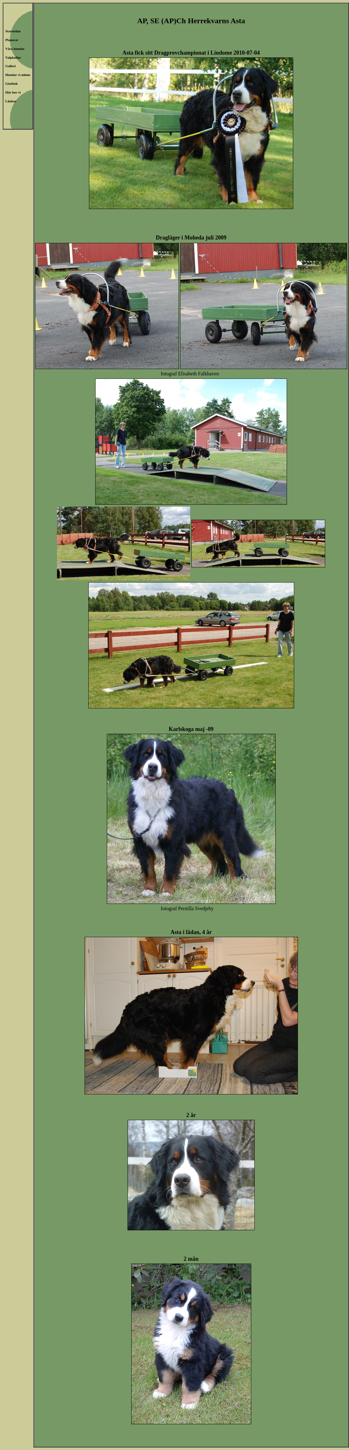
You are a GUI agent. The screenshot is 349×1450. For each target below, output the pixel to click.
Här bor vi (13, 92)
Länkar (10, 101)
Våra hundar (14, 49)
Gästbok (11, 83)
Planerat (11, 40)
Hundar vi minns (17, 75)
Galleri (10, 66)
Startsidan (13, 31)
